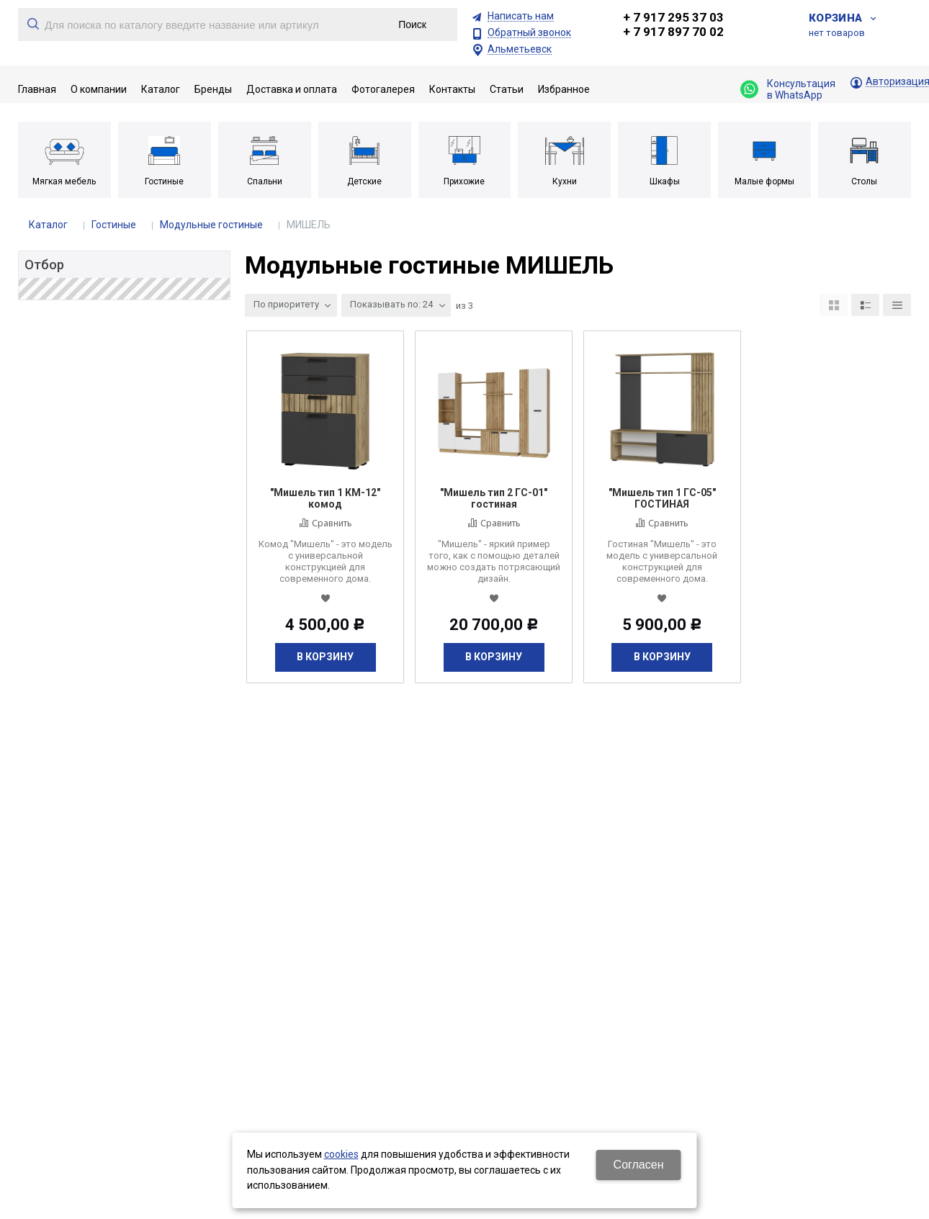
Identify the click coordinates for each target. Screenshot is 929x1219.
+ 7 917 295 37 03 (673, 17)
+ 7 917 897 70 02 (673, 31)
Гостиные (113, 224)
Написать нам (521, 16)
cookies (341, 1154)
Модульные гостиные (211, 224)
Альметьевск (520, 49)
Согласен (639, 1165)
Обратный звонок (529, 32)
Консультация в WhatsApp (787, 89)
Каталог (48, 224)
